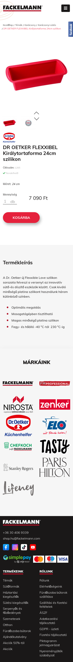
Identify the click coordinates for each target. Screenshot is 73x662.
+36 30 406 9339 (16, 532)
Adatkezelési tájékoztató (49, 621)
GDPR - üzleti (49, 629)
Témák (18, 25)
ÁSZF (43, 613)
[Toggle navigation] (65, 8)
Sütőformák (11, 586)
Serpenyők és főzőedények (12, 611)
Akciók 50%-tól (14, 643)
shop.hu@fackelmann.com (21, 538)
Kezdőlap (8, 25)
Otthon (7, 625)
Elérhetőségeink (51, 586)
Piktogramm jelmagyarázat (50, 643)
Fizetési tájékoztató (53, 635)
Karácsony (30, 25)
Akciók (7, 649)
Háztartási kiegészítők (11, 594)
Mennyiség (10, 194)
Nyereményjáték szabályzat (51, 653)
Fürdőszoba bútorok (17, 631)
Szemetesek (11, 619)
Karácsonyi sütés (47, 25)
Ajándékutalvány (14, 637)
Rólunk (44, 580)
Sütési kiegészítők (15, 603)
